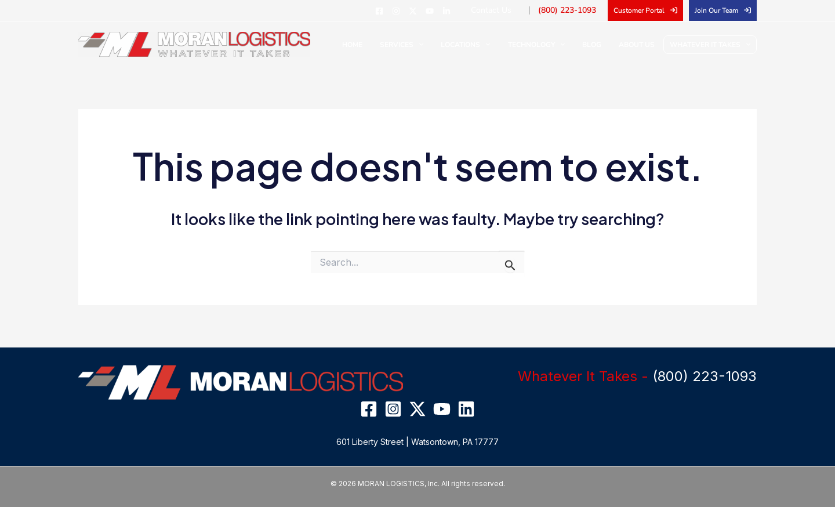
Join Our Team (716, 10)
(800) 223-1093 (573, 10)
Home (384, 44)
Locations (485, 44)
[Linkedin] (464, 11)
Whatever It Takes (710, 44)
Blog (600, 44)
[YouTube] (447, 11)
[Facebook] (397, 11)
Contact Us (505, 10)
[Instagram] (413, 11)
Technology (550, 44)
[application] (444, 44)
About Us (640, 44)
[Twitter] (430, 11)
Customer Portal (639, 10)
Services (427, 44)
